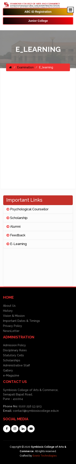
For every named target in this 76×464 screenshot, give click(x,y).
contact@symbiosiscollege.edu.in (36, 410)
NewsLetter (11, 331)
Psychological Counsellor (27, 209)
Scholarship (17, 218)
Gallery (8, 370)
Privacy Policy (12, 325)
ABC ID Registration (38, 11)
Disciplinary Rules (15, 350)
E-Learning (16, 244)
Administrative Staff (16, 365)
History (8, 310)
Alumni (13, 226)
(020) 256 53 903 (30, 406)
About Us (9, 305)
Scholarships (11, 360)
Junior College (38, 20)
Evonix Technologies (45, 455)
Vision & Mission (14, 315)
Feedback (15, 235)
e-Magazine (11, 375)
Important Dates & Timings (21, 320)
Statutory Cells (13, 355)
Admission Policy (14, 345)
